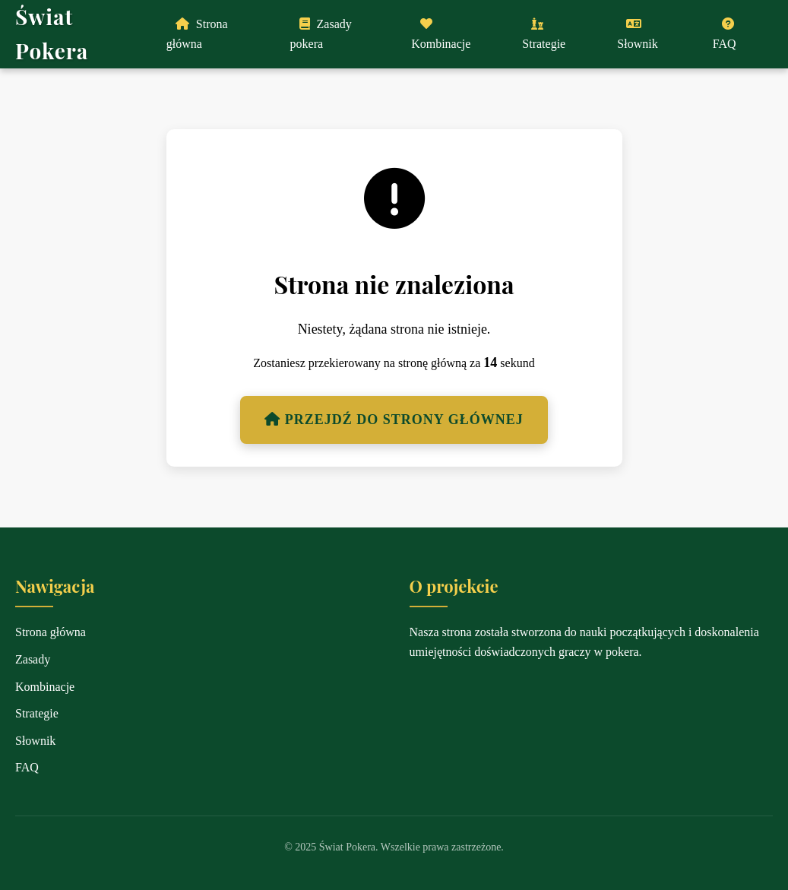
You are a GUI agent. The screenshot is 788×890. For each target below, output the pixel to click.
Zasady (32, 659)
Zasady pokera (321, 33)
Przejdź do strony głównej (393, 419)
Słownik (637, 33)
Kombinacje (440, 33)
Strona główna (197, 33)
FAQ (724, 33)
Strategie (543, 33)
